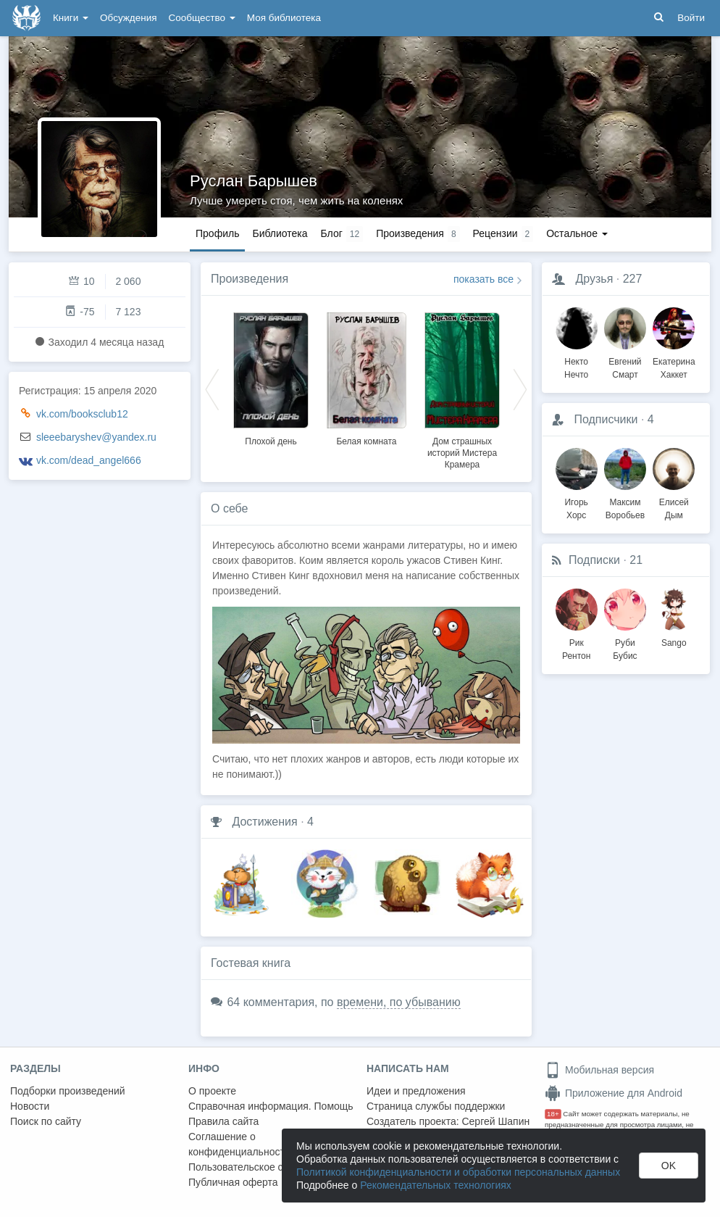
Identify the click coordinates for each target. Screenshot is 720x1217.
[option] (271, 377)
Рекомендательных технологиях (435, 1185)
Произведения (249, 279)
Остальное (577, 233)
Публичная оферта (233, 1182)
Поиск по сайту (45, 1121)
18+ (553, 1114)
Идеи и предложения (416, 1091)
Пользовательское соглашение (261, 1167)
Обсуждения (128, 17)
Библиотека (279, 233)
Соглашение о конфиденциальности (239, 1144)
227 (632, 279)
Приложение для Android (613, 1093)
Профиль (217, 233)
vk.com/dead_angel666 (88, 460)
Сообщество (202, 17)
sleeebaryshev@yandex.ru (96, 437)
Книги (70, 17)
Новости (29, 1106)
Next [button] (520, 388)
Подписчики (605, 419)
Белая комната (366, 441)
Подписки (594, 560)
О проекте (212, 1091)
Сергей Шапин (495, 1121)
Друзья (594, 279)
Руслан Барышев (253, 181)
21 (635, 560)
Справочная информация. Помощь (270, 1106)
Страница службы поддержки (436, 1106)
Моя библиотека (284, 17)
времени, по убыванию (399, 1002)
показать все (483, 279)
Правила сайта (223, 1121)
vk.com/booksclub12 (82, 414)
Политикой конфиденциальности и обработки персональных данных (458, 1172)
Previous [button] (212, 388)
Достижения (264, 821)
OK (668, 1165)
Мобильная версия (599, 1070)
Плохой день (270, 441)
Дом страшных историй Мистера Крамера (462, 453)
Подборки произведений (67, 1091)
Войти (691, 17)
